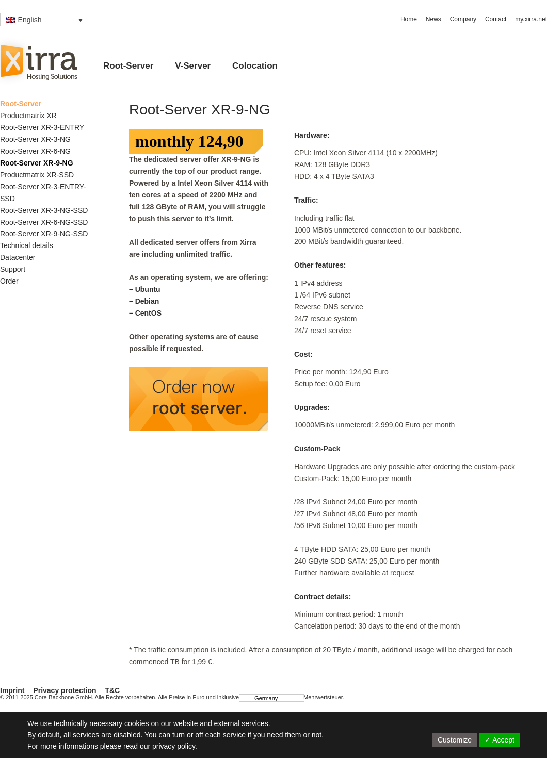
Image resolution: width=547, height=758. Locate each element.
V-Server (193, 66)
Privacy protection (64, 690)
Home (408, 19)
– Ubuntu (144, 289)
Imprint (12, 690)
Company (463, 19)
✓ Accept (499, 740)
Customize (455, 740)
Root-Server (128, 66)
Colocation (255, 66)
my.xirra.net (531, 19)
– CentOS (145, 313)
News (433, 19)
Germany (261, 698)
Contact (495, 19)
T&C (112, 690)
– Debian (144, 301)
